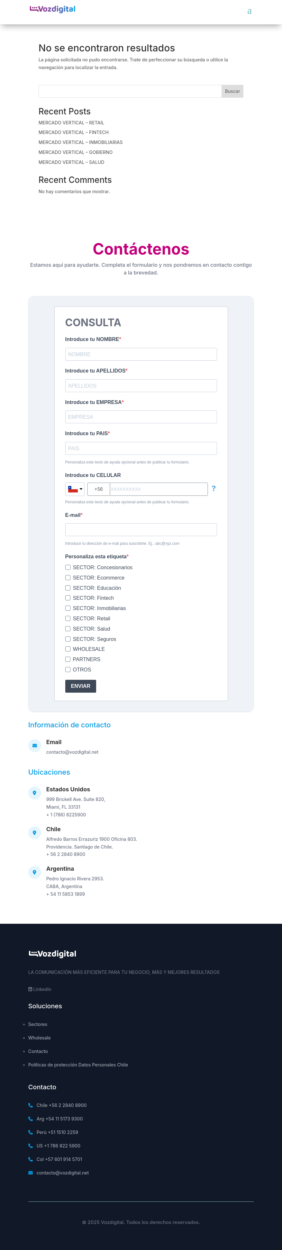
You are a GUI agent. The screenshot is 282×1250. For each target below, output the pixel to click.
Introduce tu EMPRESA (93, 402)
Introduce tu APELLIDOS (95, 370)
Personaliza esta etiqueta (96, 556)
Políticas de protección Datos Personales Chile (78, 1064)
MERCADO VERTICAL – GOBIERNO (76, 152)
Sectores (37, 1024)
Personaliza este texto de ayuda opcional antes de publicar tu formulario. (127, 462)
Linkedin (39, 989)
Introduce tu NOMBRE (92, 339)
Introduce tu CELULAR (93, 475)
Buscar (232, 91)
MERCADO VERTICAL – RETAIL (72, 122)
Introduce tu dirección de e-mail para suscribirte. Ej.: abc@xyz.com (122, 543)
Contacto (38, 1051)
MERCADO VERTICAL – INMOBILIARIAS (81, 142)
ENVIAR (80, 686)
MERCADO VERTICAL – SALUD (72, 162)
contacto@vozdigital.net (72, 752)
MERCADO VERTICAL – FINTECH (74, 132)
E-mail (73, 515)
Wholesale (39, 1037)
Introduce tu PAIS (86, 433)
